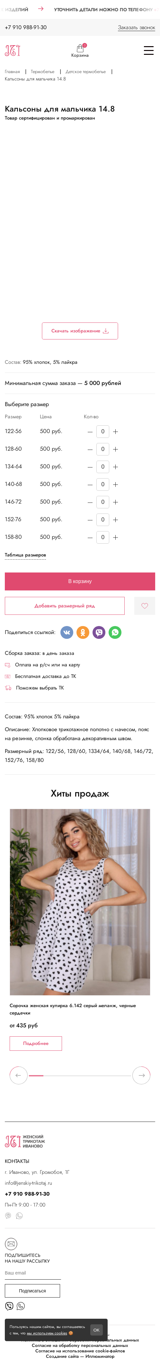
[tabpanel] (80, 930)
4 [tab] (80, 1078)
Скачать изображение (80, 330)
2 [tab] (50, 1078)
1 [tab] (36, 1078)
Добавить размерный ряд (64, 605)
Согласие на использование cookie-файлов (80, 1351)
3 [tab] (65, 1078)
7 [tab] (124, 1078)
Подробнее (36, 1043)
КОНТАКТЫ (17, 1161)
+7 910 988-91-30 (26, 27)
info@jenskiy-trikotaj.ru (28, 1183)
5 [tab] (94, 1078)
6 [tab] (109, 1078)
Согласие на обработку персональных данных (80, 1345)
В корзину (80, 581)
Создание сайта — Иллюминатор (80, 1356)
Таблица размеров (25, 554)
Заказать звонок (136, 27)
